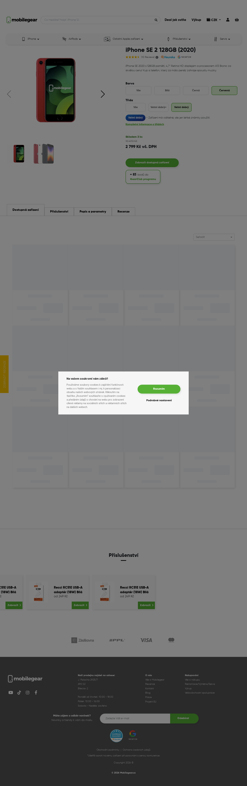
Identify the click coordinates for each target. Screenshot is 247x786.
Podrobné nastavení (159, 400)
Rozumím (159, 389)
